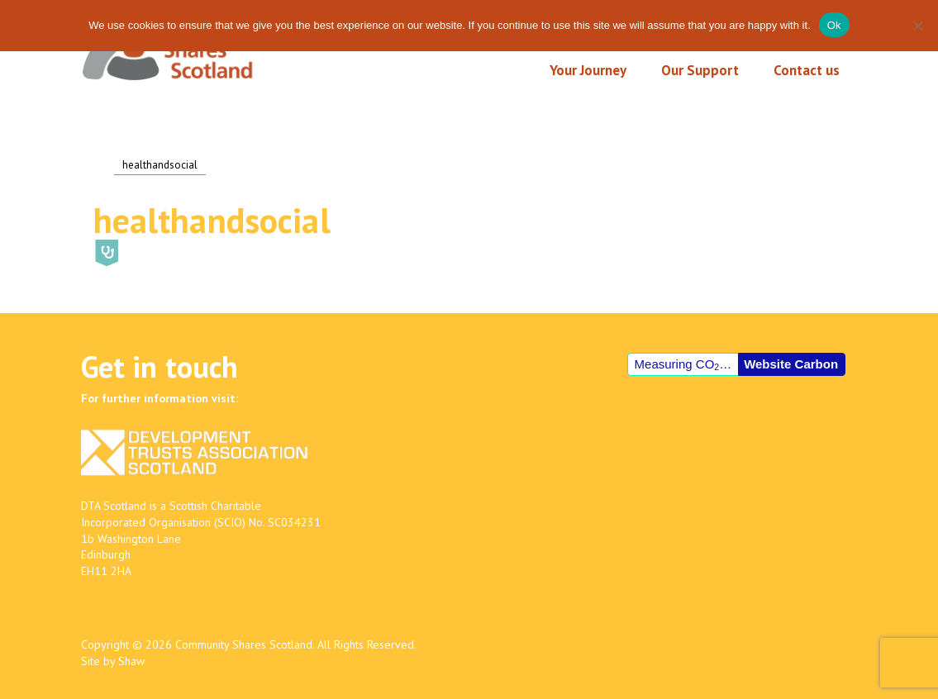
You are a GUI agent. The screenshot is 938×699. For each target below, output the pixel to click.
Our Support (700, 70)
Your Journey (588, 70)
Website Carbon (791, 364)
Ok (834, 25)
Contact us (807, 70)
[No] (917, 25)
